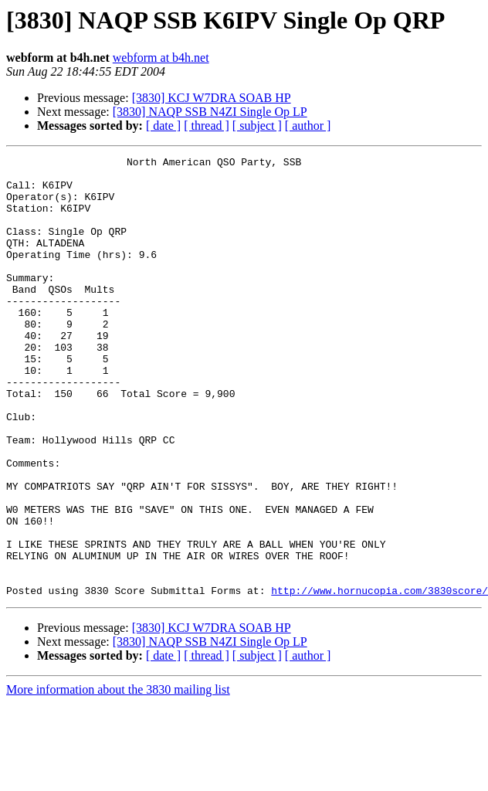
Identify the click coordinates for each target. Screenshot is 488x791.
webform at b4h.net (161, 57)
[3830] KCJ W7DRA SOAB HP (211, 97)
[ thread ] (206, 125)
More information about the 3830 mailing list (118, 777)
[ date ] (163, 125)
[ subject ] (257, 125)
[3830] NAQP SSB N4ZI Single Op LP (210, 111)
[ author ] (308, 125)
